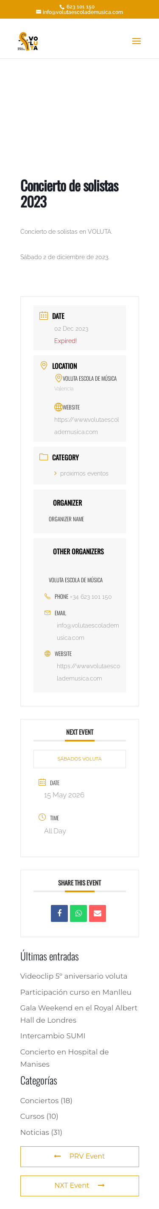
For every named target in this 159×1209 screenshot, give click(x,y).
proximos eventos (81, 473)
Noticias (34, 1132)
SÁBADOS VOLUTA (79, 759)
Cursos (32, 1116)
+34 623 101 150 (91, 596)
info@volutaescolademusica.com (88, 631)
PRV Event (79, 1156)
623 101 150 (80, 7)
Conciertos (39, 1100)
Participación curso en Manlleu (76, 992)
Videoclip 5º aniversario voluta (74, 976)
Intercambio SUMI (53, 1036)
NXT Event (79, 1185)
